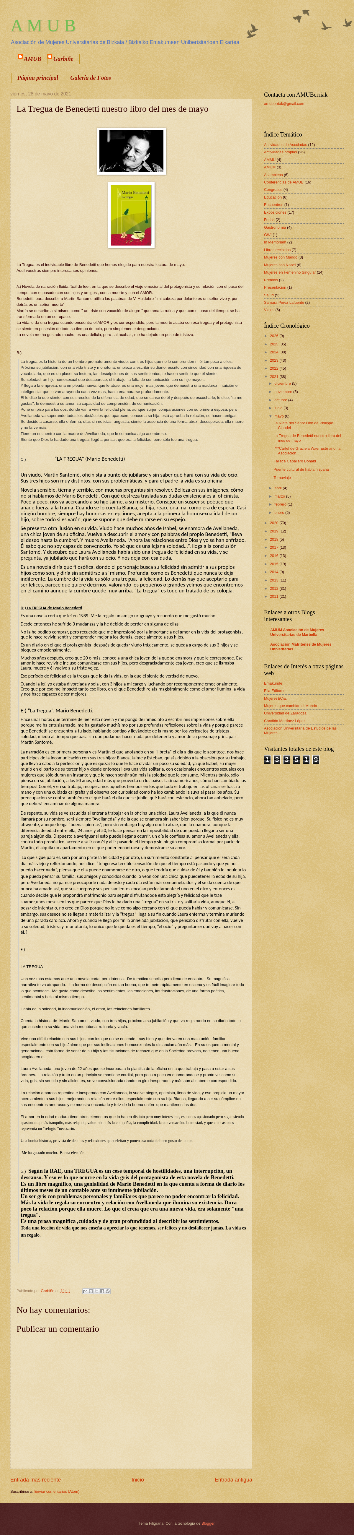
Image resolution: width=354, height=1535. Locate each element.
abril (278, 488)
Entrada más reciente (35, 1480)
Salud (269, 295)
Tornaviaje (282, 477)
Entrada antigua (233, 1480)
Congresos (273, 189)
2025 (274, 344)
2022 (274, 368)
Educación (273, 197)
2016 (274, 555)
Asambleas (273, 175)
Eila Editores (274, 690)
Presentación (275, 287)
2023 (274, 360)
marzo (280, 496)
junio (278, 408)
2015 (274, 564)
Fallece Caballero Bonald (294, 461)
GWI (268, 235)
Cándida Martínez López (284, 721)
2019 (274, 531)
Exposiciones (275, 212)
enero (279, 512)
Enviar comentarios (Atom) (57, 1491)
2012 (274, 588)
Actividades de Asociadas (285, 144)
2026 (274, 336)
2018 (274, 539)
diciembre (283, 383)
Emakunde (273, 683)
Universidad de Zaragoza (285, 713)
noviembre (283, 391)
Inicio (138, 1480)
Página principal (37, 77)
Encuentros (273, 204)
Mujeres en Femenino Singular (290, 272)
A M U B (43, 25)
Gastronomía (275, 227)
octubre (281, 400)
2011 (274, 596)
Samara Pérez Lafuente (284, 302)
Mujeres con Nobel (280, 265)
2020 (274, 523)
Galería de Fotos (90, 77)
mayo (279, 416)
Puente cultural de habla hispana (301, 469)
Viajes (269, 310)
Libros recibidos (277, 250)
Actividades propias (280, 152)
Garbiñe (63, 59)
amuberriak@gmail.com (284, 103)
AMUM (270, 167)
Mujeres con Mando (280, 257)
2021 (274, 376)
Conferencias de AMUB (284, 182)
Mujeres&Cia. (275, 698)
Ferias (269, 219)
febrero (280, 504)
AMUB (32, 59)
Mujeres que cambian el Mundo (290, 706)
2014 (274, 572)
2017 (274, 547)
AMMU (270, 159)
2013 (274, 580)
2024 (274, 352)
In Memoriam (275, 242)
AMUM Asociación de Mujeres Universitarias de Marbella (297, 632)
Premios (271, 280)
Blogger (207, 1523)
